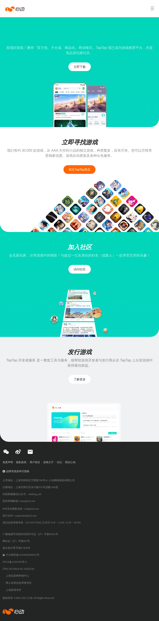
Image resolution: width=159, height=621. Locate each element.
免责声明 (8, 462)
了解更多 (80, 379)
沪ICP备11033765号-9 (15, 561)
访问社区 (80, 269)
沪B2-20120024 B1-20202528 (18, 568)
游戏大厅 (48, 462)
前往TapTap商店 (79, 169)
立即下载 (80, 66)
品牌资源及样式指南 (17, 471)
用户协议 (35, 462)
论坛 (59, 462)
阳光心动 (70, 462)
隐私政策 (21, 462)
